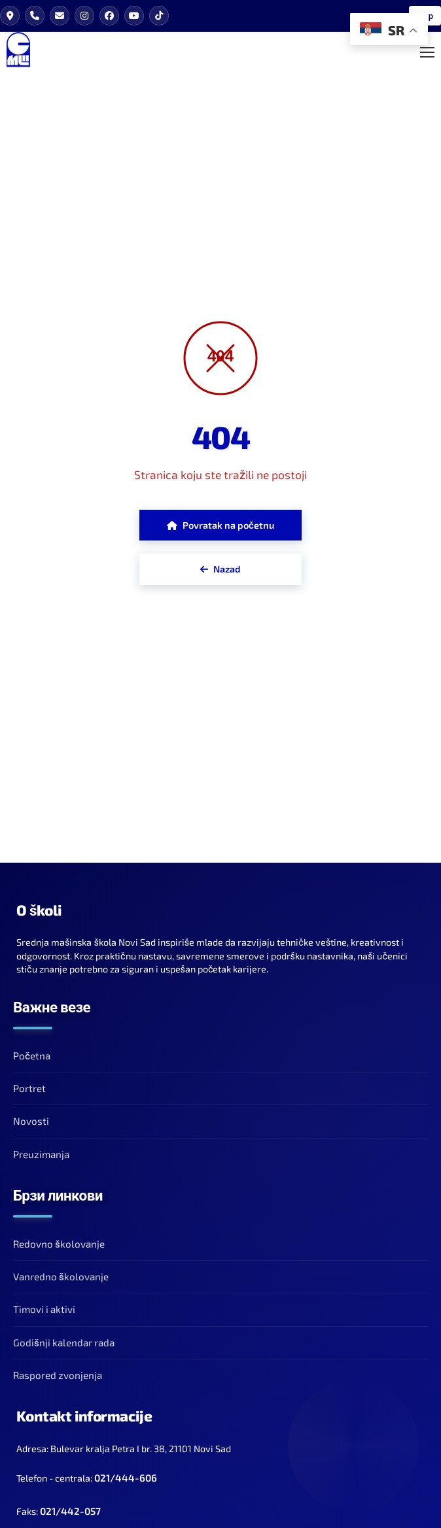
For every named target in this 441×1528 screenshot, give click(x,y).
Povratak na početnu (220, 525)
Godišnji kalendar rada (64, 1342)
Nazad (220, 568)
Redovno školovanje (59, 1244)
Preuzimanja (41, 1154)
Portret (29, 1088)
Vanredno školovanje (61, 1276)
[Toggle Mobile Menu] (427, 52)
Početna (31, 1055)
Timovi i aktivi (44, 1309)
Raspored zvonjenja (57, 1375)
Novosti (31, 1121)
